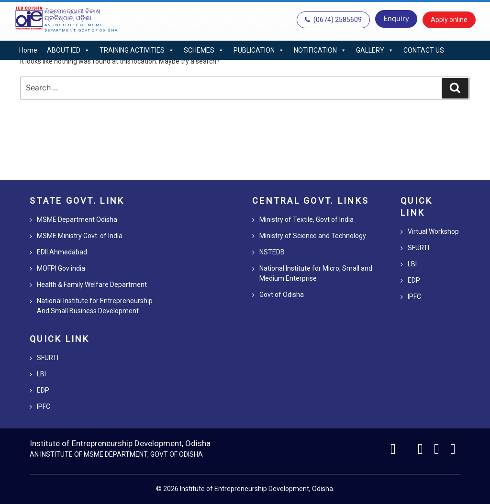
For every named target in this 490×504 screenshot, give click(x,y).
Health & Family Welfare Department (92, 284)
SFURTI (47, 358)
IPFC (43, 406)
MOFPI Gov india (61, 268)
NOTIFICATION (320, 50)
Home (28, 50)
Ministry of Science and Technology (312, 236)
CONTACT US (423, 50)
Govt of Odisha (281, 294)
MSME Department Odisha (77, 219)
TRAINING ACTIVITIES (137, 50)
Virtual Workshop (433, 231)
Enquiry (396, 18)
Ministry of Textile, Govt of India (306, 219)
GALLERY (375, 50)
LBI (41, 374)
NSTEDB (272, 252)
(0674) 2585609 (333, 19)
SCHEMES (204, 50)
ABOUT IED (68, 50)
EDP (43, 390)
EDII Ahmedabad (62, 252)
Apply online (449, 19)
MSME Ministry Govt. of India (79, 236)
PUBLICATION (259, 50)
